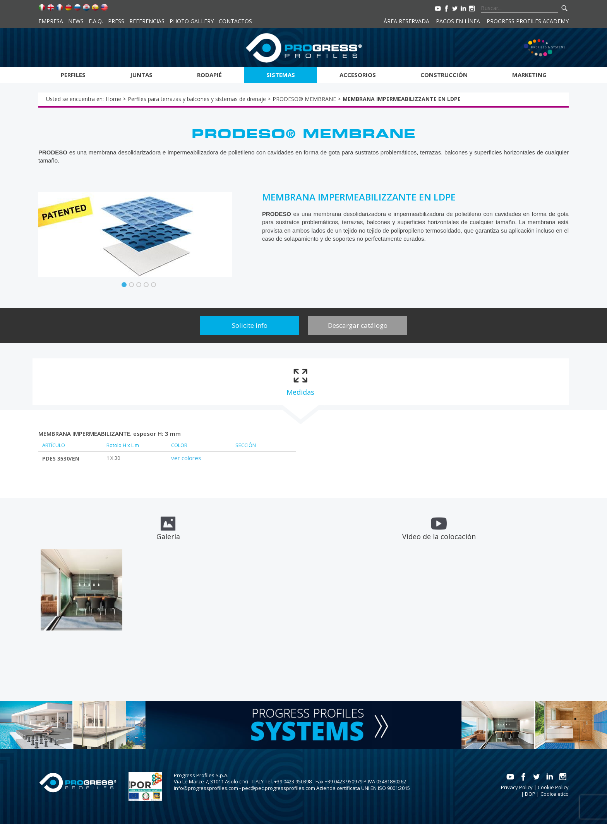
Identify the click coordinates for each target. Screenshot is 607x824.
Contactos (235, 21)
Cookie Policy (553, 787)
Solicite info (249, 325)
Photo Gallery (192, 21)
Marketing (529, 75)
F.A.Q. (96, 21)
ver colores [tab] (186, 458)
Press (116, 21)
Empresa (50, 21)
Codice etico (554, 793)
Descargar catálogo (358, 325)
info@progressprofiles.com (206, 788)
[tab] (300, 381)
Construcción (444, 75)
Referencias (147, 21)
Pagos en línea (458, 21)
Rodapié (209, 75)
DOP (530, 793)
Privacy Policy (517, 787)
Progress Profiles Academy (528, 21)
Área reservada (406, 21)
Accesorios (358, 75)
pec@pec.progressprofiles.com (278, 788)
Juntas (141, 75)
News (76, 21)
